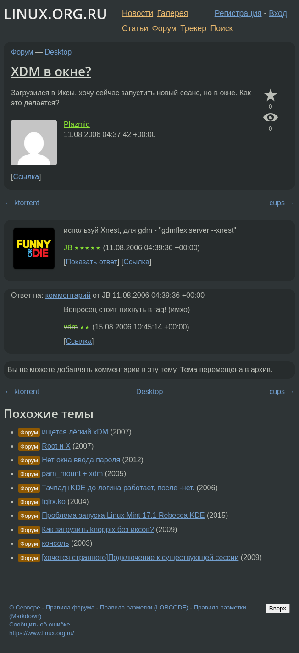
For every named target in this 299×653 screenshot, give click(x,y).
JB (68, 248)
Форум (164, 28)
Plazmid (77, 124)
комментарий (68, 295)
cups (277, 203)
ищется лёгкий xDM (75, 432)
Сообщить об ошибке (39, 624)
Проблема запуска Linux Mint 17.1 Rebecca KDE (123, 515)
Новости (137, 13)
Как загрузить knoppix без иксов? (98, 529)
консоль (55, 543)
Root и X (56, 446)
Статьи (135, 28)
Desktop (58, 52)
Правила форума (70, 607)
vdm (71, 327)
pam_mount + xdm (72, 473)
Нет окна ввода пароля (81, 460)
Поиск (221, 28)
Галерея (172, 13)
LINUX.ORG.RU (55, 13)
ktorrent (26, 203)
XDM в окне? (51, 71)
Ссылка (26, 177)
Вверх (277, 608)
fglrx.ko (54, 501)
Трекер (193, 28)
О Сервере (24, 607)
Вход (278, 13)
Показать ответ (91, 262)
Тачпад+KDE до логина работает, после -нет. (118, 488)
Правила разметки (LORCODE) (144, 607)
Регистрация (238, 13)
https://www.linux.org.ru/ (41, 633)
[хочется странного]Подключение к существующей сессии (140, 557)
